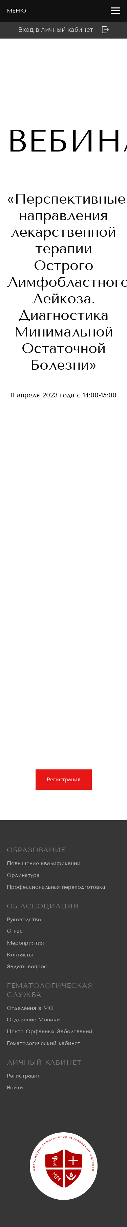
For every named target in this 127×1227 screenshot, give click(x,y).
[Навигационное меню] (115, 10)
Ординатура (23, 875)
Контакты (20, 954)
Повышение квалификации (44, 863)
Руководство (24, 919)
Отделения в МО (30, 1008)
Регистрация (24, 1075)
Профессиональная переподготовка (56, 887)
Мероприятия (25, 943)
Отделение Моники (33, 1019)
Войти (15, 1087)
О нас (15, 931)
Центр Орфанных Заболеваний (49, 1031)
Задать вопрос (27, 966)
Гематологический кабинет (43, 1043)
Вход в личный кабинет (55, 29)
